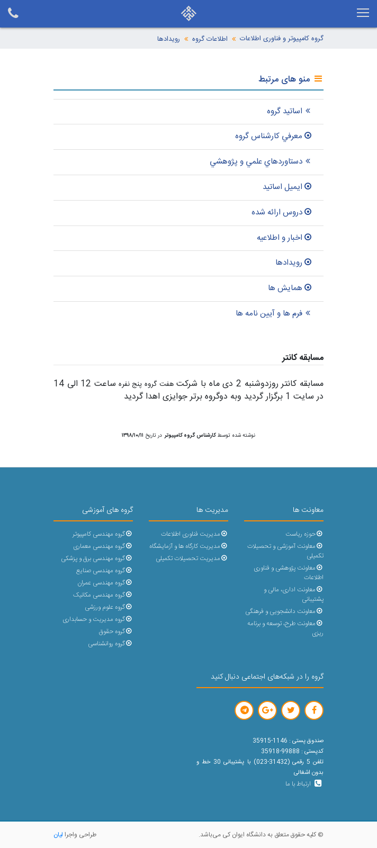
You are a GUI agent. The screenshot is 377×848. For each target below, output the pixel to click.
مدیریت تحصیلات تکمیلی (192, 559)
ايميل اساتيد (288, 187)
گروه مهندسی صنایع (104, 571)
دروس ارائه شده (282, 212)
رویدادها (168, 39)
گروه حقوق (116, 632)
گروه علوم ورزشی (109, 607)
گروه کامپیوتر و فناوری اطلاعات (282, 38)
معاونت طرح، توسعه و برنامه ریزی (285, 628)
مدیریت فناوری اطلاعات (194, 534)
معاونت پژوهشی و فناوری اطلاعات (289, 573)
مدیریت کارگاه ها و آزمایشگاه (188, 547)
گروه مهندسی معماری (103, 547)
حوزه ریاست (304, 534)
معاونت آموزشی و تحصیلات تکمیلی (285, 551)
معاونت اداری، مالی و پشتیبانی (294, 595)
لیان (58, 834)
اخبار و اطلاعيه (285, 238)
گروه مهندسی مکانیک (103, 595)
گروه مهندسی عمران (105, 583)
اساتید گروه (290, 111)
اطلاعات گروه (210, 39)
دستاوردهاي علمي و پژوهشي (261, 161)
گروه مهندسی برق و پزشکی (97, 559)
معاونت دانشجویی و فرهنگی (284, 612)
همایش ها (290, 288)
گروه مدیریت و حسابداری (97, 620)
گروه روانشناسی (110, 644)
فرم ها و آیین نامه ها (274, 313)
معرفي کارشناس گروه (274, 136)
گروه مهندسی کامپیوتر (103, 534)
